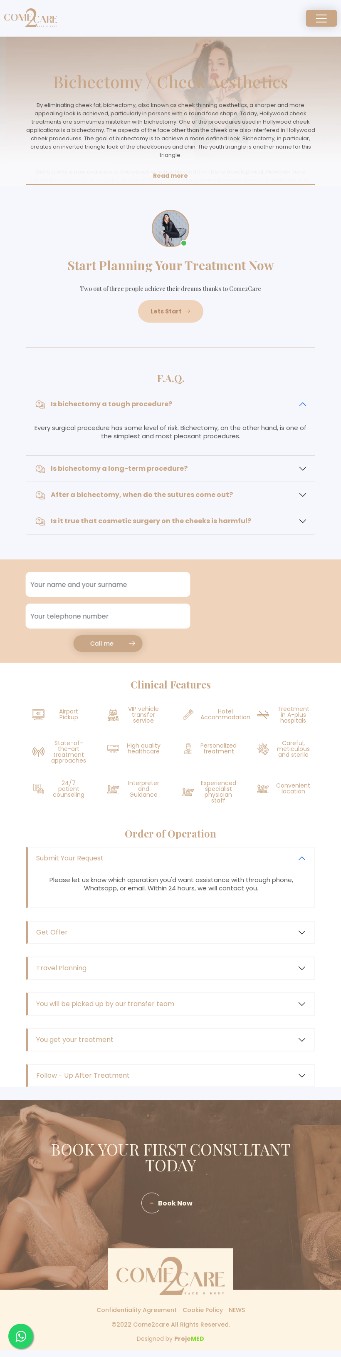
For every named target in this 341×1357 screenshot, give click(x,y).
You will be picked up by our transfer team (105, 1004)
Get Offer (52, 932)
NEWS (237, 1310)
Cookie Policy (203, 1310)
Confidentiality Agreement (136, 1310)
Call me (87, 643)
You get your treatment (75, 1039)
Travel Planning (61, 968)
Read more (170, 175)
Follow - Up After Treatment (83, 1075)
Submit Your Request (70, 858)
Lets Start (171, 311)
